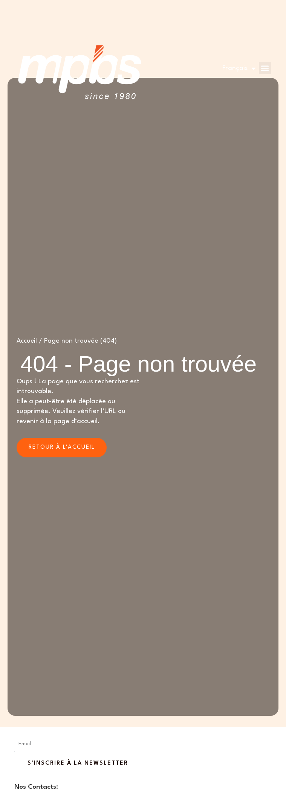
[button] (264, 68)
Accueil (27, 341)
